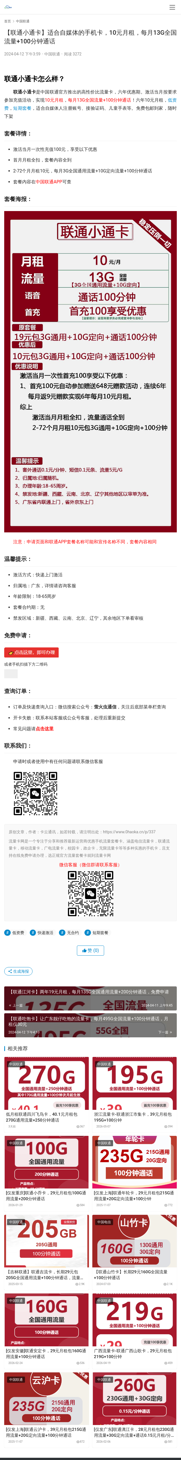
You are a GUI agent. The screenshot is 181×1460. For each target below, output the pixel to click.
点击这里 (45, 728)
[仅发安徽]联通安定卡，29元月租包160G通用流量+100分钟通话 (46, 1353)
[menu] (172, 7)
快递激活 (45, 932)
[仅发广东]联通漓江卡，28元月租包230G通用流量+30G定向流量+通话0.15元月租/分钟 (134, 1432)
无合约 (73, 932)
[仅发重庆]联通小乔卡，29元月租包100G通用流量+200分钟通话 (46, 1195)
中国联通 (52, 54)
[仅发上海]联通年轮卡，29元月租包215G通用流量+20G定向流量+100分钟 (134, 1195)
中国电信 (104, 1222)
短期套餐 (22, 108)
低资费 (18, 932)
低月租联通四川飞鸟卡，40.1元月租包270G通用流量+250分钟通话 (41, 1117)
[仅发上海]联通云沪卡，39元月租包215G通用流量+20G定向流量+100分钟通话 (46, 1432)
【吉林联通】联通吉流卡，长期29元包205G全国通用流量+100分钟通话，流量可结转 (45, 1275)
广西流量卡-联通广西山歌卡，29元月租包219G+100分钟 (133, 1353)
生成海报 (18, 971)
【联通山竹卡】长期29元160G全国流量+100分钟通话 (131, 1274)
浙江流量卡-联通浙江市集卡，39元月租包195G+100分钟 (133, 1117)
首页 (7, 21)
